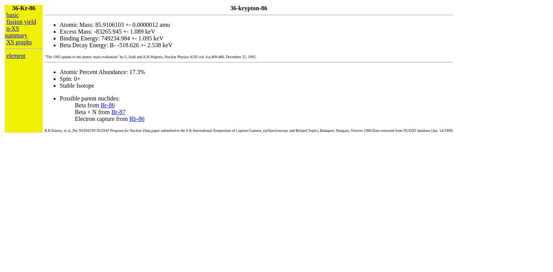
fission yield (21, 22)
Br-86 (107, 105)
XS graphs (19, 42)
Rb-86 (136, 119)
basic (12, 15)
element (16, 56)
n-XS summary (16, 32)
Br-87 (118, 112)
